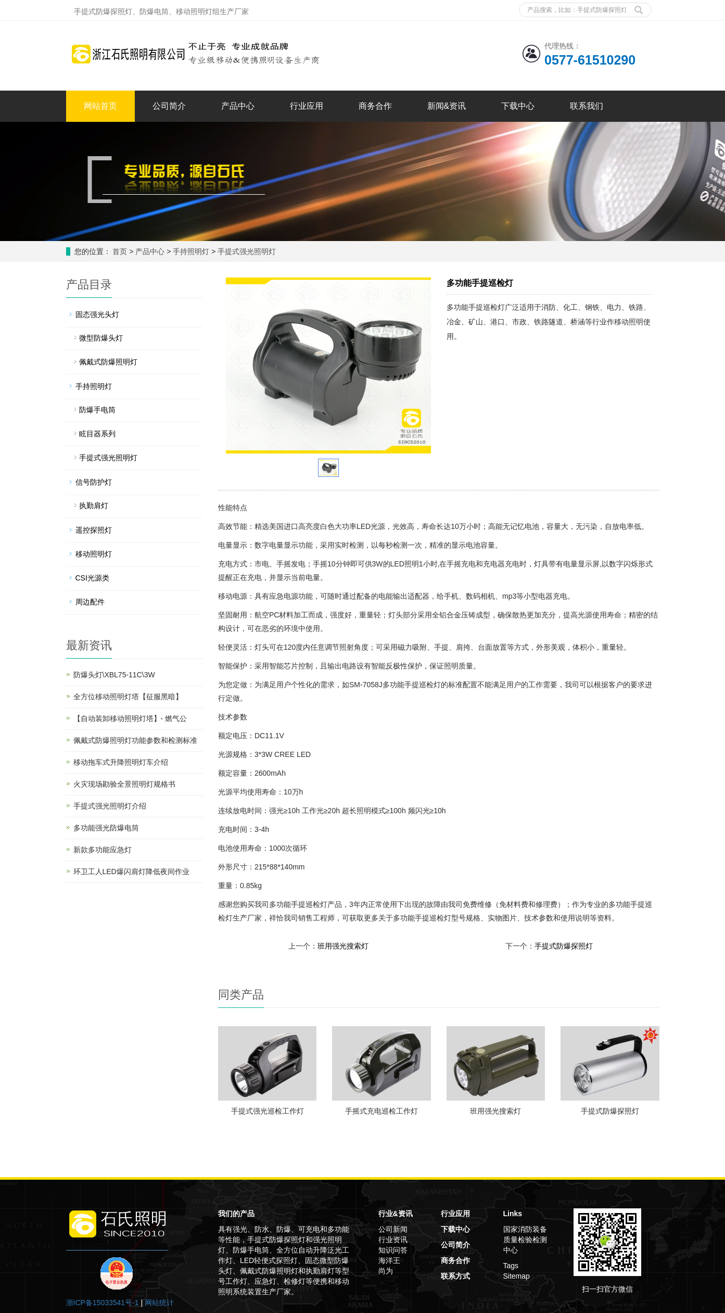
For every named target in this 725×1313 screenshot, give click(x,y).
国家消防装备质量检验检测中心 (525, 1239)
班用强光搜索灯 (342, 946)
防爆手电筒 (97, 410)
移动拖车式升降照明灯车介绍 (120, 762)
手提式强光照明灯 (245, 251)
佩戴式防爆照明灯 (108, 362)
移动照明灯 (93, 554)
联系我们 (586, 106)
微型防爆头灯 (101, 338)
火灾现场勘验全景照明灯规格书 (124, 784)
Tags (511, 1265)
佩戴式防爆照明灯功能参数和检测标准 (135, 740)
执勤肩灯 (93, 505)
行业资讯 (393, 1239)
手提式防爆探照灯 (564, 946)
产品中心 (238, 106)
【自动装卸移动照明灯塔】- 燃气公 (130, 718)
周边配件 (90, 602)
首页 (119, 251)
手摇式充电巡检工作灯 (381, 1111)
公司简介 (169, 106)
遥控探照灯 (93, 530)
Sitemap (516, 1276)
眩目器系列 (97, 434)
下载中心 (518, 106)
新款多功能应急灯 (102, 849)
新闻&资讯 (446, 106)
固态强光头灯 (97, 314)
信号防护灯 (93, 482)
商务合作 (375, 106)
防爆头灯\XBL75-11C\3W (114, 675)
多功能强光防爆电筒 (106, 828)
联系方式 (455, 1276)
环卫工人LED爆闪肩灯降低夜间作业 (131, 871)
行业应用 (306, 106)
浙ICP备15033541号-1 (102, 1302)
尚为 (385, 1271)
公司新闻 (393, 1229)
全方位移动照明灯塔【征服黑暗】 (128, 696)
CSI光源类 (92, 578)
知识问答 (393, 1250)
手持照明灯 (191, 251)
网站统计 (159, 1302)
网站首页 (100, 106)
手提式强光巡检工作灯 (267, 1111)
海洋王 (389, 1260)
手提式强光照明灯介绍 (109, 806)
